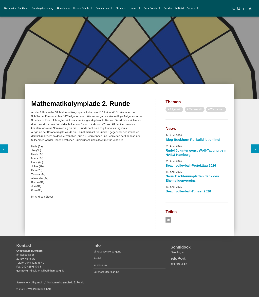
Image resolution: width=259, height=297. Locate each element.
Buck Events (150, 8)
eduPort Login (178, 263)
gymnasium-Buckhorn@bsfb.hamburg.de (40, 270)
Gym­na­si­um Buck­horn (16, 8)
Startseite (22, 282)
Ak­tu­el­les (61, 8)
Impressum (100, 265)
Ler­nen (133, 8)
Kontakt (98, 258)
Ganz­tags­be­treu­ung (42, 8)
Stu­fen (119, 8)
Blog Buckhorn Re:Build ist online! (193, 139)
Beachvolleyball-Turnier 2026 (188, 191)
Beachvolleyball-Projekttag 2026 (191, 165)
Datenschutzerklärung (106, 272)
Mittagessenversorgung (107, 251)
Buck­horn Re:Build (174, 8)
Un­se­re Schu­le (81, 8)
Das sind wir (102, 8)
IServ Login (177, 252)
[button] (168, 220)
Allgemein (37, 282)
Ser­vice (191, 8)
